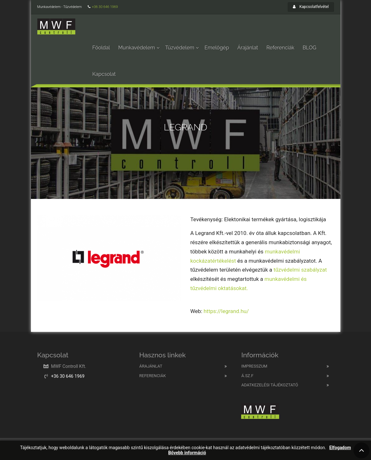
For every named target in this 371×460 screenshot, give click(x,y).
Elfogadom (340, 447)
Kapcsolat (104, 74)
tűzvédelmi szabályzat (300, 270)
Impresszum (254, 366)
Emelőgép (216, 48)
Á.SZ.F (247, 375)
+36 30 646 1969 (105, 7)
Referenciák (280, 48)
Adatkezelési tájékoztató (269, 385)
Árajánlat (247, 48)
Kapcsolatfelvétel (311, 6)
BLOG (309, 48)
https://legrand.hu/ (226, 311)
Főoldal (101, 48)
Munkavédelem (136, 48)
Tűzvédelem (179, 48)
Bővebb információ (187, 452)
